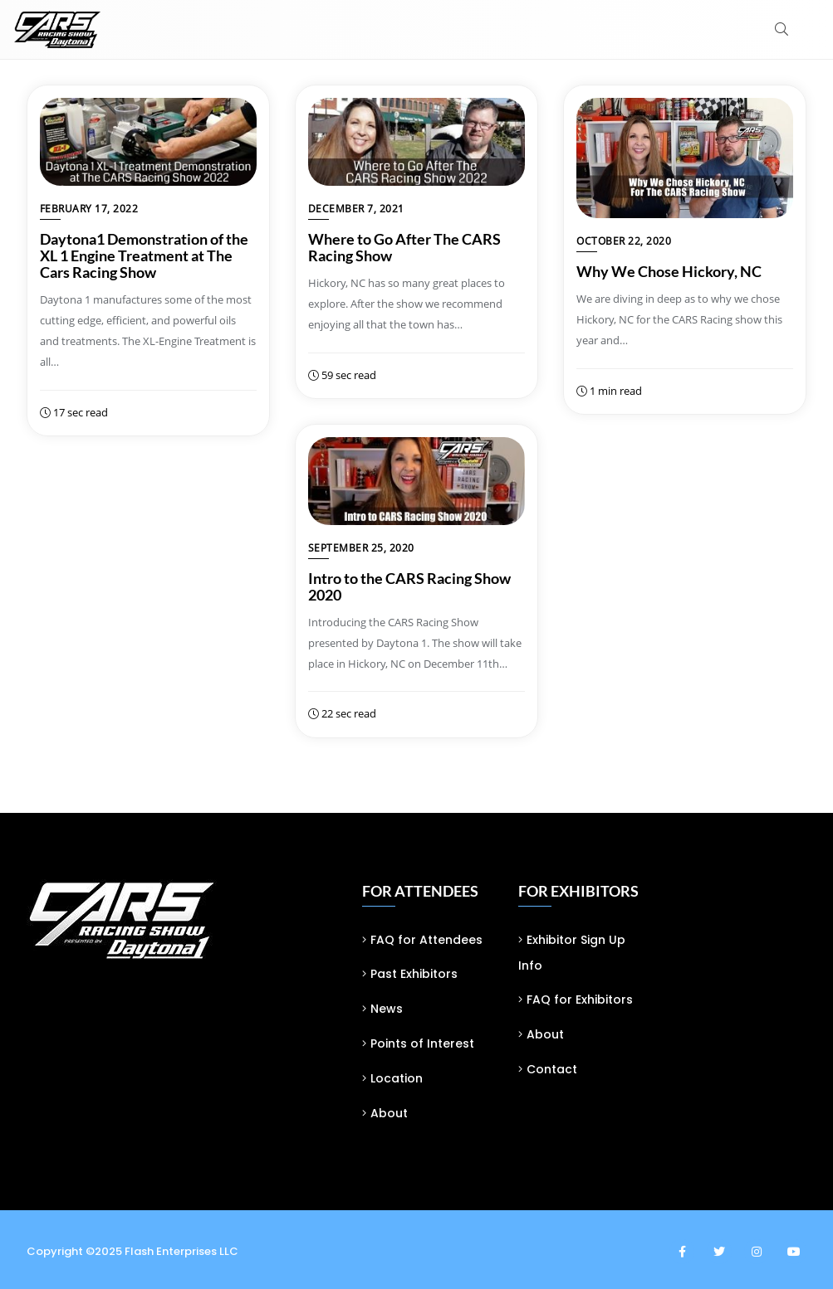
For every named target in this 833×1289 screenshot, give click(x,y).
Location (396, 1078)
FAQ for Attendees (426, 939)
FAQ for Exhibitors (580, 999)
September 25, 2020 (361, 548)
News (386, 1008)
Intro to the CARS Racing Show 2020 (409, 586)
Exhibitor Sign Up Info (571, 953)
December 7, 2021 (356, 209)
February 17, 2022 (89, 209)
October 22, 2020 (623, 241)
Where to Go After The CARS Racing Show (404, 247)
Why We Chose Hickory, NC (669, 271)
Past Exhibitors (414, 974)
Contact (552, 1069)
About (389, 1113)
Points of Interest (422, 1043)
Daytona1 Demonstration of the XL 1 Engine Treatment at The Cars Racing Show (144, 255)
